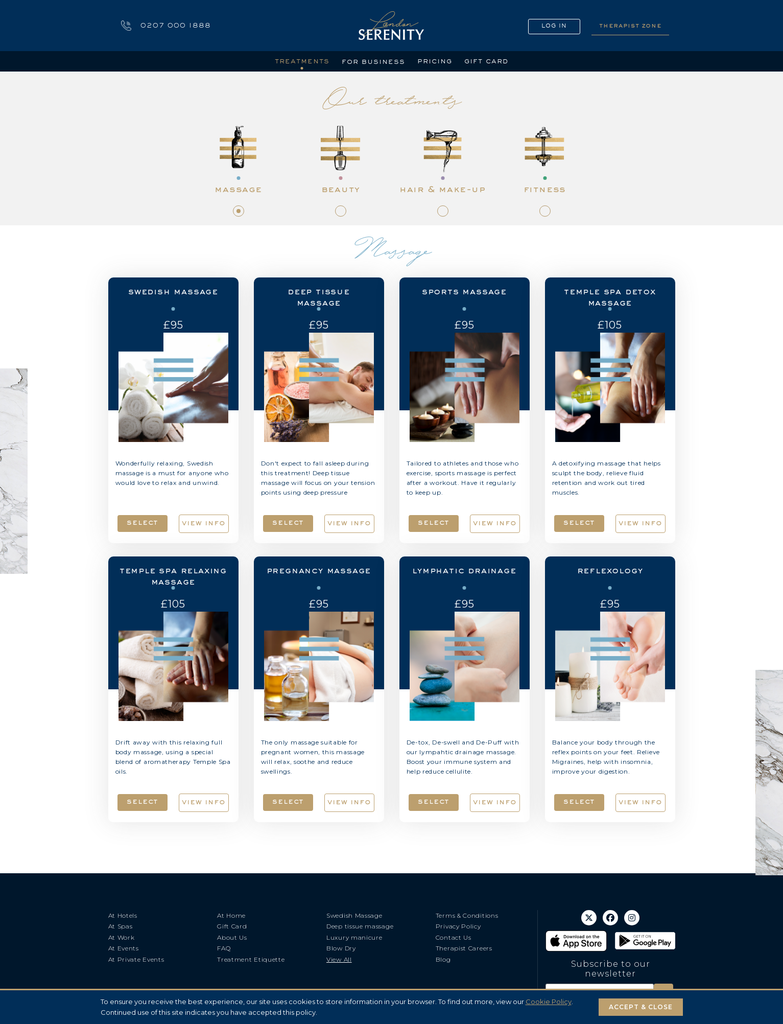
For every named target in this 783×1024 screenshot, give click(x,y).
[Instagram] (631, 917)
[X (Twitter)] (589, 917)
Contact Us (453, 937)
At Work (121, 937)
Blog (443, 959)
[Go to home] (391, 25)
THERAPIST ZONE (630, 25)
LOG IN (554, 25)
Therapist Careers (464, 948)
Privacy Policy (458, 926)
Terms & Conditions (467, 915)
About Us (232, 937)
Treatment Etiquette (250, 959)
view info (203, 522)
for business (373, 61)
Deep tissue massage (359, 926)
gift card (486, 60)
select (142, 522)
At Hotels (122, 915)
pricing (434, 60)
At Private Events (136, 959)
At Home (231, 915)
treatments (302, 60)
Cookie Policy (549, 1001)
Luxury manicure (354, 937)
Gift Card (232, 926)
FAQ (223, 948)
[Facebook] (610, 917)
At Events (123, 948)
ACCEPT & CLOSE (641, 1007)
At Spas (120, 926)
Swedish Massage (354, 915)
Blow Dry (341, 948)
